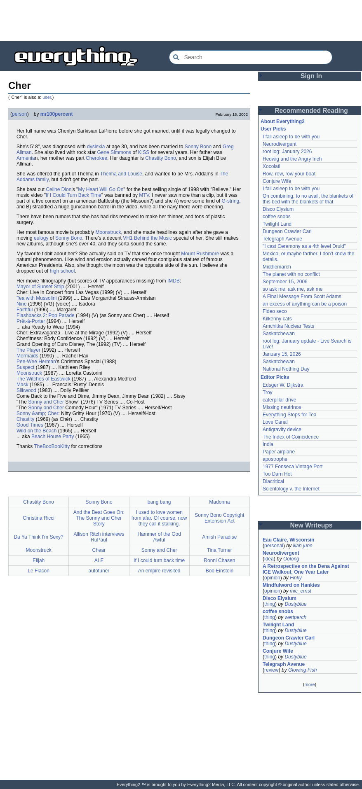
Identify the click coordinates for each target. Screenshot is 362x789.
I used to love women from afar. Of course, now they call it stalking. (159, 518)
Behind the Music (153, 238)
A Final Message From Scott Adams (302, 296)
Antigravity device (282, 429)
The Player (28, 350)
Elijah (39, 560)
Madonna (219, 502)
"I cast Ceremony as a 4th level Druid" (304, 246)
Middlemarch (277, 267)
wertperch (295, 617)
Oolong (291, 559)
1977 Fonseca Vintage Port (292, 466)
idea (269, 559)
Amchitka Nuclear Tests (288, 326)
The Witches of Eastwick (43, 379)
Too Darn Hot (277, 474)
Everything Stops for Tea (290, 415)
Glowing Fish (302, 670)
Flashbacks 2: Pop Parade (45, 315)
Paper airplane (279, 452)
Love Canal (275, 422)
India (268, 444)
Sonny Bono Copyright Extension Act (219, 518)
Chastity (25, 419)
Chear (99, 550)
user (46, 97)
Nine (21, 304)
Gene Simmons (114, 152)
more (309, 684)
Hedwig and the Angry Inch (292, 159)
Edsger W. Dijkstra (283, 385)
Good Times (29, 425)
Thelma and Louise (121, 174)
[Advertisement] (181, 20)
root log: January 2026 (287, 151)
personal (273, 546)
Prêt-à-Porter (30, 321)
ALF (98, 560)
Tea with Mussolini (36, 298)
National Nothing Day (286, 369)
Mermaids (27, 356)
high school (62, 271)
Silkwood (26, 390)
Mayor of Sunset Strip (40, 286)
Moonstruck (108, 232)
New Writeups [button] (311, 525)
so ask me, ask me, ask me (292, 289)
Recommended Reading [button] (311, 110)
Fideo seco (275, 311)
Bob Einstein (219, 571)
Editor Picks (275, 377)
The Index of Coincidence (291, 437)
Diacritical (273, 481)
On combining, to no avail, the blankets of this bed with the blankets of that (308, 199)
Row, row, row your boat (289, 174)
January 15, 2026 (282, 354)
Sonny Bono (198, 146)
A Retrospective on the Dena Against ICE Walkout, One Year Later (306, 569)
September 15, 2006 (285, 282)
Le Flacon (38, 571)
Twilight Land (277, 224)
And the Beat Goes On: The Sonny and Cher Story (99, 518)
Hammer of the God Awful (159, 537)
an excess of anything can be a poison (305, 304)
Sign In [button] (311, 75)
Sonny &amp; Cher (37, 413)
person (19, 114)
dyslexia (96, 146)
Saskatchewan (279, 333)
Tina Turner (219, 550)
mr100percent (56, 114)
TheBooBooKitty (52, 446)
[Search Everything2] (250, 57)
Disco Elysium (278, 209)
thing (269, 604)
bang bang (159, 502)
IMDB (173, 281)
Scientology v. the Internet (291, 489)
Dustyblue (295, 604)
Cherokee (96, 158)
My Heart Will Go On (100, 189)
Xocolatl (271, 166)
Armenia (25, 158)
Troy (268, 392)
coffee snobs (277, 216)
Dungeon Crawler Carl (287, 231)
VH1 (127, 238)
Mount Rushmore (200, 254)
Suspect (25, 367)
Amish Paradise (219, 537)
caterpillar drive (279, 400)
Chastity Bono (160, 158)
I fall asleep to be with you (291, 137)
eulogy (41, 238)
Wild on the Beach (36, 431)
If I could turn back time (159, 560)
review (271, 670)
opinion (272, 578)
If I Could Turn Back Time (73, 195)
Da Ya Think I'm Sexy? (38, 537)
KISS (143, 152)
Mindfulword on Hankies (291, 585)
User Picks (273, 129)
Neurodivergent (279, 144)
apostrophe (275, 459)
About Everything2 (283, 121)
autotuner (99, 571)
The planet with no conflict (291, 274)
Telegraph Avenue (282, 239)
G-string (231, 201)
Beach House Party (52, 436)
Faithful (24, 310)
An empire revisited (159, 571)
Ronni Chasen (219, 560)
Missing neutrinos (282, 407)
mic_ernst (300, 591)
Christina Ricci (38, 518)
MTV (144, 195)
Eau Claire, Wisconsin (288, 540)
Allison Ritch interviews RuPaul (99, 537)
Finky (296, 578)
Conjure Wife (277, 181)
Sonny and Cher (46, 402)
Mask (22, 384)
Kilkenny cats (277, 319)
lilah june (302, 546)
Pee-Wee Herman (36, 361)
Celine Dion (58, 189)
